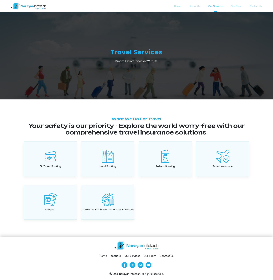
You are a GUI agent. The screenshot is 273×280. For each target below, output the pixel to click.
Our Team (236, 6)
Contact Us (256, 6)
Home (177, 6)
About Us (195, 6)
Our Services (215, 6)
